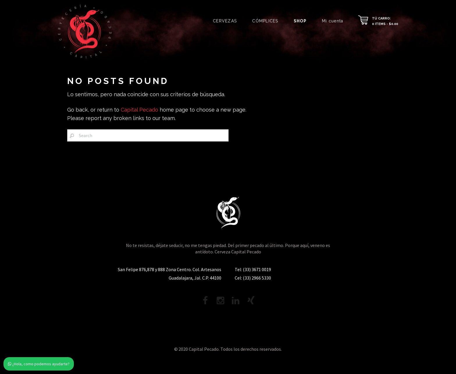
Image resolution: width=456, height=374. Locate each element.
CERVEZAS (225, 21)
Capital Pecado (139, 110)
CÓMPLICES (265, 21)
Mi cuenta (332, 21)
